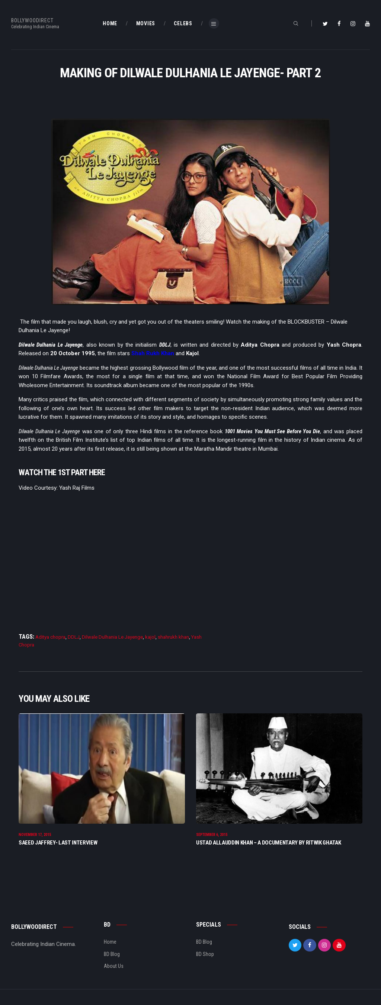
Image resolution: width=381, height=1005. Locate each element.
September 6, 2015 (211, 835)
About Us (114, 967)
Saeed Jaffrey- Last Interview (58, 844)
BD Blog (112, 955)
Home (110, 943)
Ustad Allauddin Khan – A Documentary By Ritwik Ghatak (268, 844)
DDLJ (74, 637)
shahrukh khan (173, 637)
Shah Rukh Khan (152, 353)
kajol (150, 637)
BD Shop (205, 955)
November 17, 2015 (35, 835)
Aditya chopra (50, 637)
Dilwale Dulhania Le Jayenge (112, 637)
